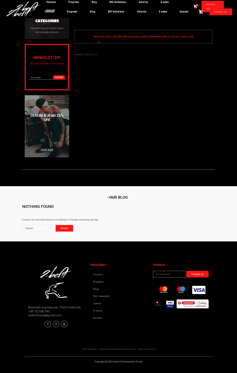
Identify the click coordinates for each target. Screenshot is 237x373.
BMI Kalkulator (116, 12)
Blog (92, 12)
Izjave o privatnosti (146, 349)
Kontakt (184, 12)
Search (64, 228)
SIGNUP (59, 77)
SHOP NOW (47, 149)
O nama (163, 12)
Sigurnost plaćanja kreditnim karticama (117, 349)
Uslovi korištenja (89, 349)
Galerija (141, 12)
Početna (49, 12)
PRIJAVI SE (220, 12)
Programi (72, 12)
